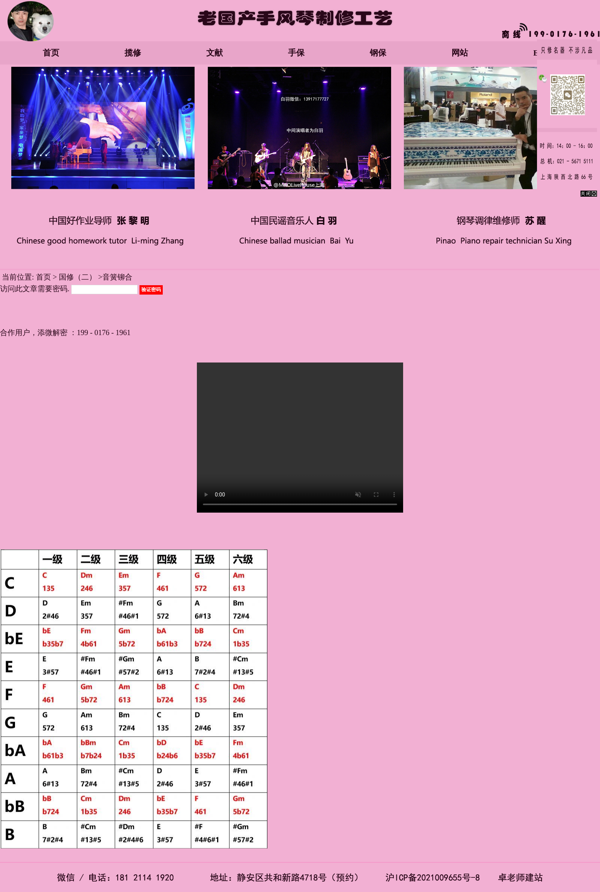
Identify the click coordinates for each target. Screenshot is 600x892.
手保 (296, 52)
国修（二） (77, 277)
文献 (214, 52)
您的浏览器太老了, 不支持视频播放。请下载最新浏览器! (300, 438)
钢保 (378, 52)
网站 (460, 52)
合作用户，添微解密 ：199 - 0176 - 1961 (65, 332)
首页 (51, 52)
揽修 (132, 52)
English (546, 52)
